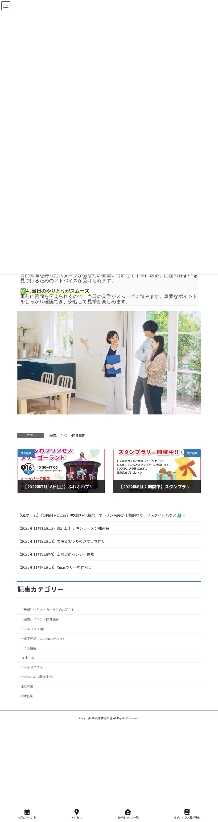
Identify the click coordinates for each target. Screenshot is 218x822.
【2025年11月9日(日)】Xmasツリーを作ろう (54, 567)
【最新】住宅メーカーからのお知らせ (47, 610)
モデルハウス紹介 (33, 629)
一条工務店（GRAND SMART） (43, 639)
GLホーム (27, 658)
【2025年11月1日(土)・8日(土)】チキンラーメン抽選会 (63, 528)
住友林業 (26, 687)
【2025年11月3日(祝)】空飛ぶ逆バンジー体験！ (57, 554)
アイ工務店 (28, 648)
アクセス (76, 814)
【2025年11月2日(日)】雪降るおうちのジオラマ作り (61, 541)
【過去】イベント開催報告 (66, 435)
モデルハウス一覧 (128, 814)
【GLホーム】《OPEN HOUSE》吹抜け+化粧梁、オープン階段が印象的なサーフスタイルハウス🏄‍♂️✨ (101, 515)
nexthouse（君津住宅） (37, 677)
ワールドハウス (31, 667)
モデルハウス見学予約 (187, 814)
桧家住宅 (26, 696)
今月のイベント (27, 814)
